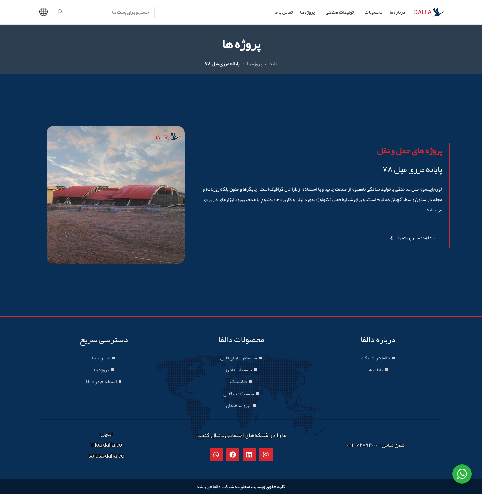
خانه (273, 63)
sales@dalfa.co (106, 456)
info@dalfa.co (106, 445)
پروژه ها (254, 63)
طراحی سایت (327, 486)
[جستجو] (105, 12)
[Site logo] (429, 13)
